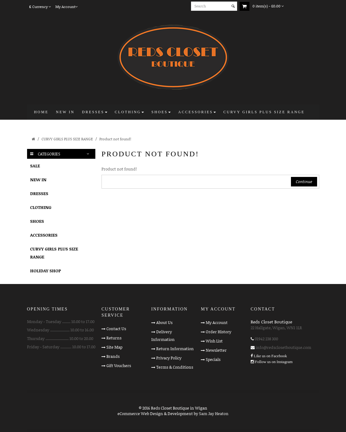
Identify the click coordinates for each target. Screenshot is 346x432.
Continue (304, 181)
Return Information (175, 348)
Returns (113, 338)
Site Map (114, 347)
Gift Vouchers (118, 365)
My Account (217, 322)
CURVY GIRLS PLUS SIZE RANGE (67, 139)
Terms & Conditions (174, 367)
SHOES (37, 221)
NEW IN (38, 179)
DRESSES (39, 193)
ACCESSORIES (44, 235)
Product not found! (115, 139)
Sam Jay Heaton (214, 413)
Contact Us (116, 328)
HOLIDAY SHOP (45, 270)
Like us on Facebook (270, 356)
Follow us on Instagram (273, 362)
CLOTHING (40, 207)
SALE (35, 165)
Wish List (214, 341)
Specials (213, 359)
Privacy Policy (168, 358)
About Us (164, 322)
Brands (113, 356)
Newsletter (216, 350)
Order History (218, 331)
